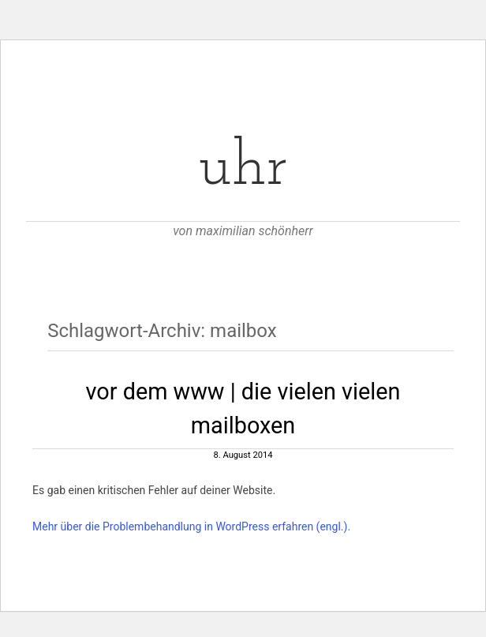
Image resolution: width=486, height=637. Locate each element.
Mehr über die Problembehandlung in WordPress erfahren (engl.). (191, 526)
